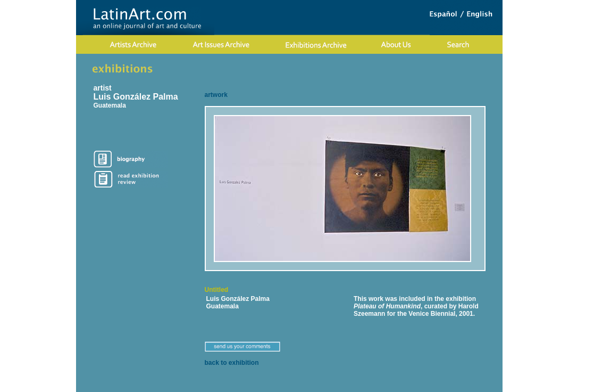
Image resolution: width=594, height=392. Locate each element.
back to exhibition (232, 362)
